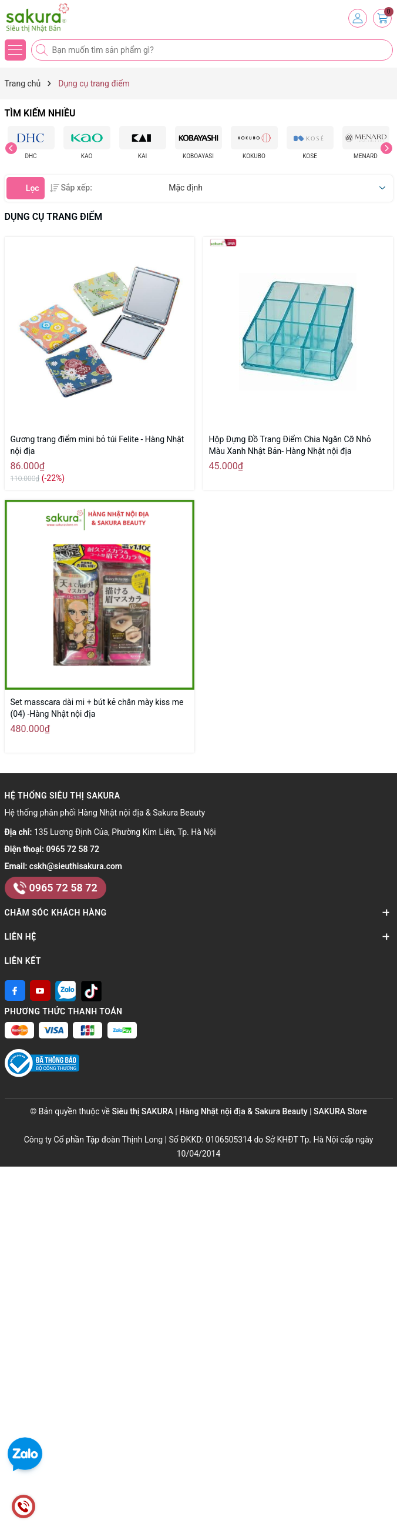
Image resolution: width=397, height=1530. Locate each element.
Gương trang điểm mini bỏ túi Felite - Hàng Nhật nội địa (97, 445)
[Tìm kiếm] (43, 50)
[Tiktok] (91, 990)
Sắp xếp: (71, 187)
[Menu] (15, 50)
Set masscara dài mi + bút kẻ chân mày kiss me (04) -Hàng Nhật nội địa (97, 708)
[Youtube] (40, 990)
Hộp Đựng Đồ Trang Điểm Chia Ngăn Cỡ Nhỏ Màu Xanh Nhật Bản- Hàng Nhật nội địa (290, 445)
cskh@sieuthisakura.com (75, 866)
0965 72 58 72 (72, 849)
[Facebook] (15, 990)
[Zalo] (65, 990)
